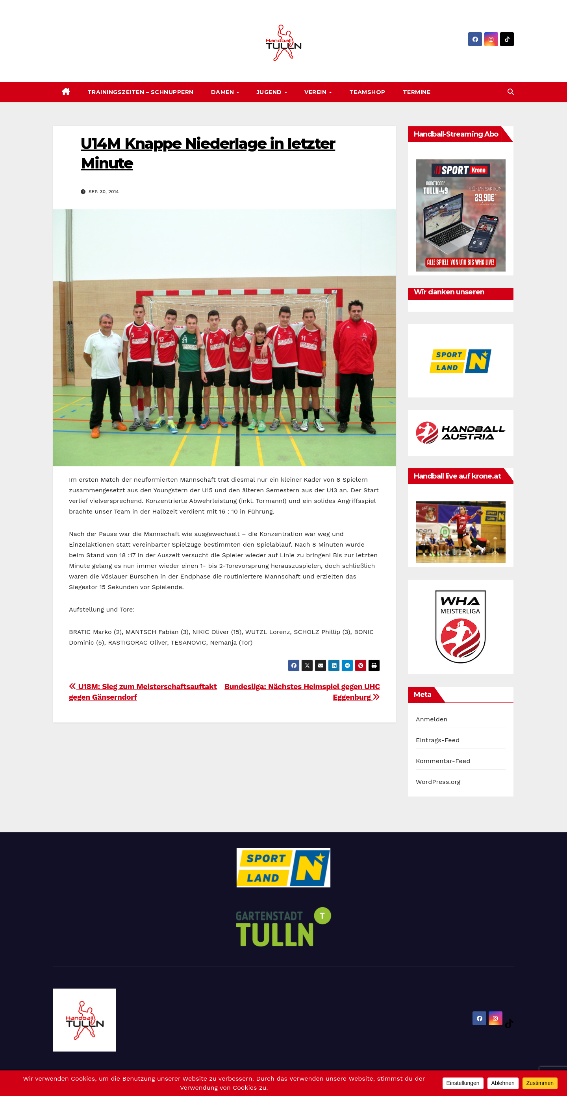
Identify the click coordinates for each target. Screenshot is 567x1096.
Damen (223, 92)
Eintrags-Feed (438, 740)
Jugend (270, 92)
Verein (316, 92)
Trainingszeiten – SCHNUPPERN (140, 92)
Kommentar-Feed (443, 761)
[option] (461, 361)
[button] (511, 92)
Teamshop (367, 92)
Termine (417, 92)
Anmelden (432, 719)
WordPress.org (438, 781)
